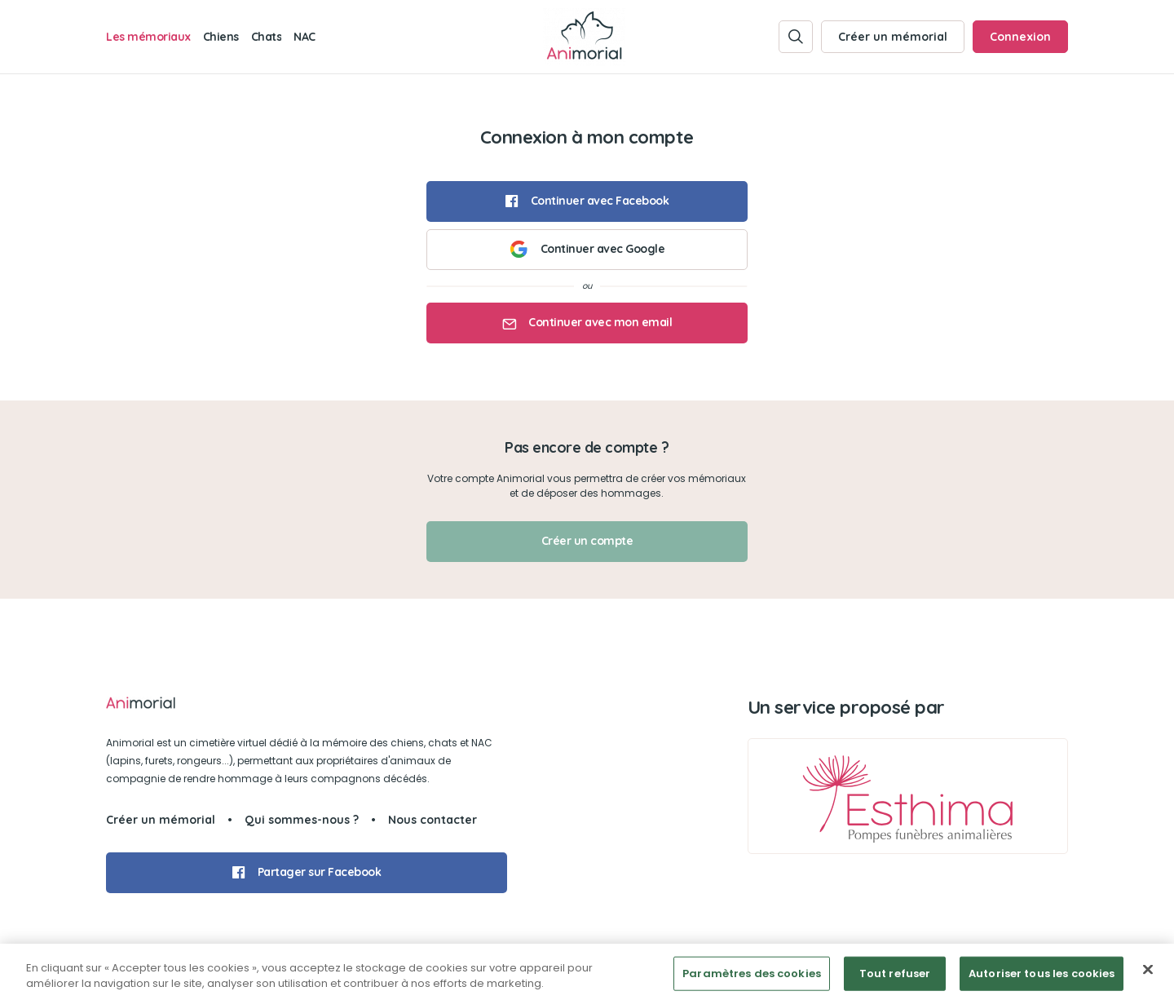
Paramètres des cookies (751, 978)
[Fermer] (1148, 975)
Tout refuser (895, 978)
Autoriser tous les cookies (1041, 978)
